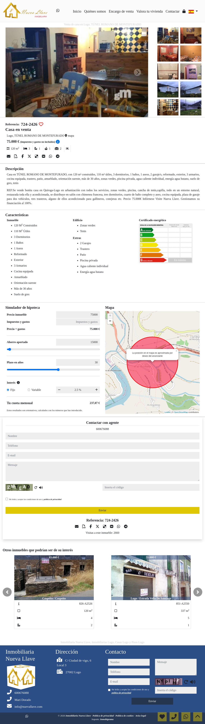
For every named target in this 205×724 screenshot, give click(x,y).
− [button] (110, 321)
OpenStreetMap (181, 412)
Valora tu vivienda (150, 11)
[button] (7, 592)
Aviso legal (141, 715)
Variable (36, 389)
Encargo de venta (121, 11)
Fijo (12, 389)
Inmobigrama (107, 719)
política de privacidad (52, 499)
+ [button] (110, 316)
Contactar (173, 11)
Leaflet (167, 412)
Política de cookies (125, 715)
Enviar (102, 510)
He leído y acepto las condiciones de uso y (35, 499)
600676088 (102, 428)
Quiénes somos (95, 11)
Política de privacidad (103, 715)
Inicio (77, 11)
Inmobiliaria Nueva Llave (78, 715)
